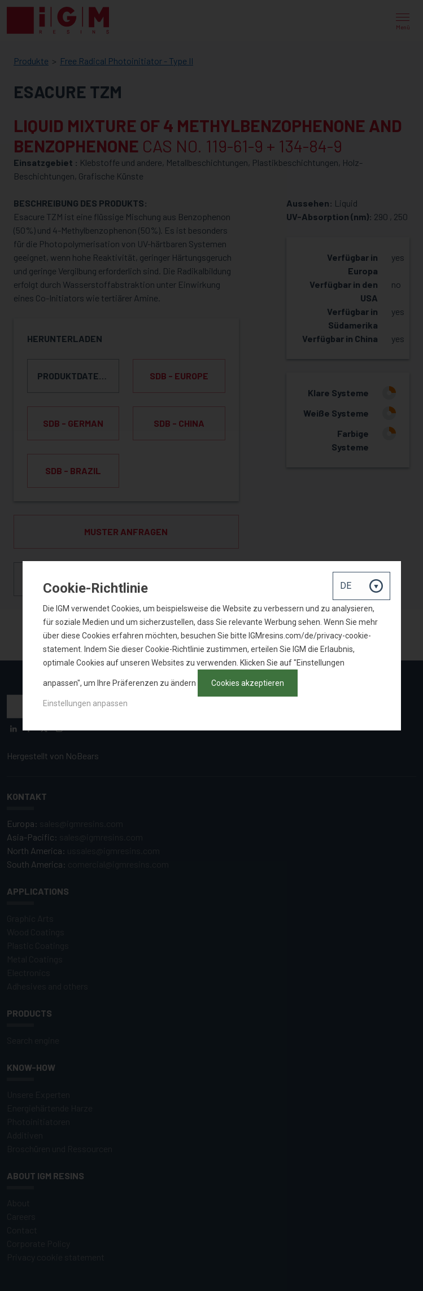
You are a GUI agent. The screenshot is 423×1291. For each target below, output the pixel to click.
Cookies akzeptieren (247, 683)
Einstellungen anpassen (85, 703)
